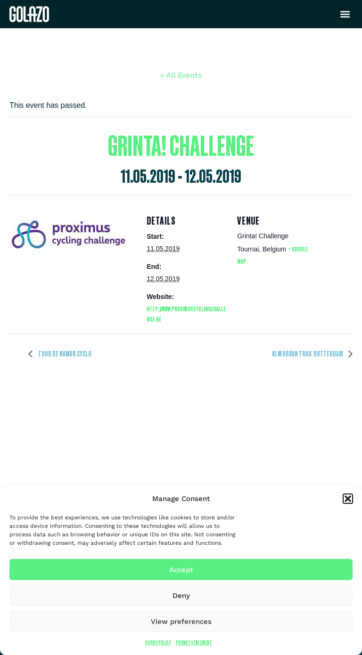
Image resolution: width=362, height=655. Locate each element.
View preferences (181, 621)
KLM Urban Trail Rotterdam (308, 353)
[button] (348, 498)
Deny (181, 595)
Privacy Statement (194, 642)
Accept (181, 570)
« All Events (181, 75)
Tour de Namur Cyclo (64, 353)
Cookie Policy (158, 642)
